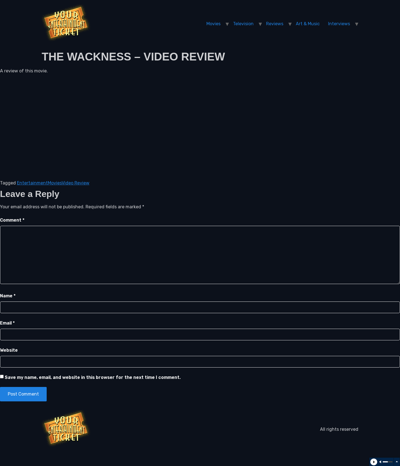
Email (7, 323)
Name (8, 295)
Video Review (75, 183)
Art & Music (308, 23)
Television (243, 23)
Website (9, 350)
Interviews (339, 23)
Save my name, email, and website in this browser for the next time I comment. (93, 377)
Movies (213, 23)
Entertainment (32, 183)
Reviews (274, 23)
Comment (12, 220)
